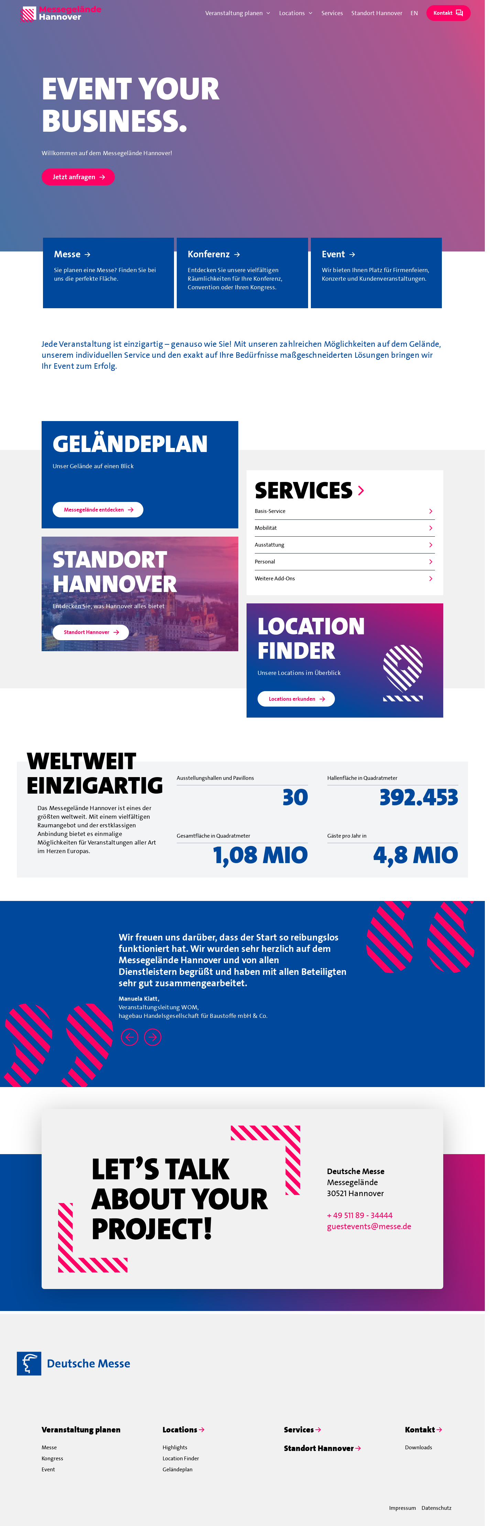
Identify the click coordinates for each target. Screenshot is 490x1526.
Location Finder (181, 1458)
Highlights (175, 1447)
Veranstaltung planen (238, 13)
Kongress (52, 1458)
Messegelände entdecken (99, 510)
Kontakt (449, 13)
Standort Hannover (376, 13)
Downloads (418, 1447)
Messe (49, 1447)
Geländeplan (178, 1469)
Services (332, 13)
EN (414, 13)
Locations (296, 13)
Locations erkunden (297, 699)
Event (48, 1469)
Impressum (402, 1508)
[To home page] (61, 13)
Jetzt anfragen (79, 177)
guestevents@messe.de (369, 1226)
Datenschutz (436, 1508)
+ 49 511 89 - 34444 (360, 1215)
